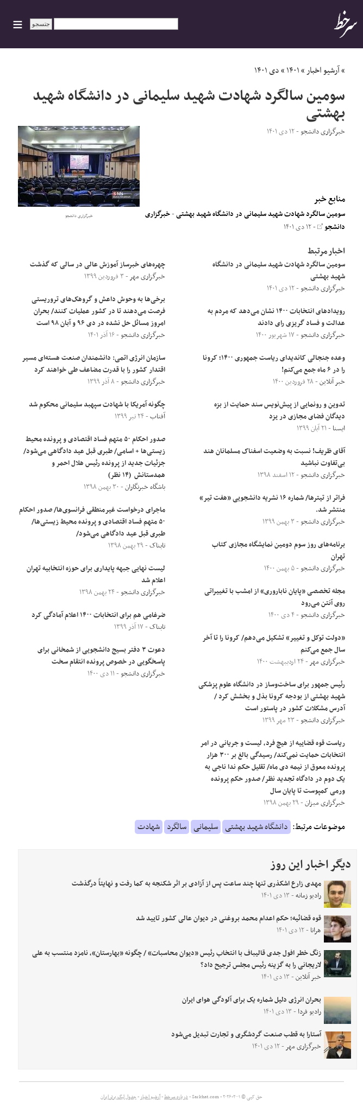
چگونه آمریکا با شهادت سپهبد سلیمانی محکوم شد (97, 405)
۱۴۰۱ (292, 70)
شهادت (148, 827)
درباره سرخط (176, 1097)
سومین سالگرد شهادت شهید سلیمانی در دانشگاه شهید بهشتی (260, 214)
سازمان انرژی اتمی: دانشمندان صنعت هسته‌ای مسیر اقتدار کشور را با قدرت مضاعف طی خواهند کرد (93, 364)
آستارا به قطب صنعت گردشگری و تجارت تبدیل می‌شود (246, 1035)
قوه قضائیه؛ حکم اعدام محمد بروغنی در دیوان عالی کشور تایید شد (228, 919)
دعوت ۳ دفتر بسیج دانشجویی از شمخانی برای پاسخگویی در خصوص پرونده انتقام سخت (101, 656)
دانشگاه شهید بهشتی (256, 827)
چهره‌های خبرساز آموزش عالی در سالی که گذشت (97, 265)
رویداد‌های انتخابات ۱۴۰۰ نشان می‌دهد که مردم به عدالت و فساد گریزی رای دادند (276, 317)
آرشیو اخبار (323, 70)
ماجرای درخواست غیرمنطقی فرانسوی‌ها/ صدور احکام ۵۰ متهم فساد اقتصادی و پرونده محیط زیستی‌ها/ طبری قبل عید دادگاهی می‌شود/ (92, 522)
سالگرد (176, 827)
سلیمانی (205, 827)
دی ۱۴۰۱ (266, 70)
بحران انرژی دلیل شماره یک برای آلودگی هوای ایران (251, 1000)
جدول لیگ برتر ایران (118, 1097)
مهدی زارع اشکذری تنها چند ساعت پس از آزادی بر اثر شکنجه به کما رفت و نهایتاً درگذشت (196, 884)
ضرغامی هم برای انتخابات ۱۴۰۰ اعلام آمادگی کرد (98, 615)
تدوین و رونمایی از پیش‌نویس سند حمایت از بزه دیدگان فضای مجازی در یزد (279, 411)
